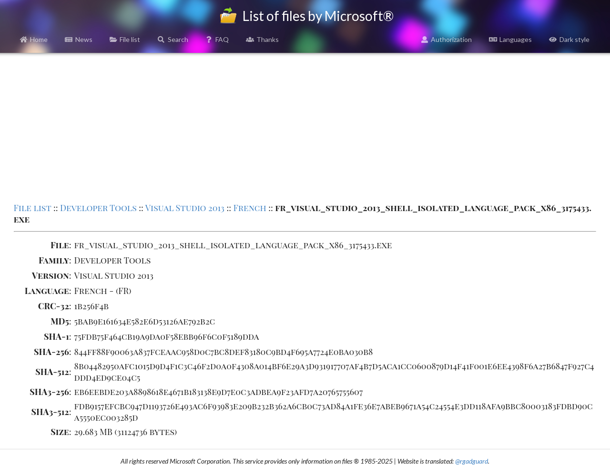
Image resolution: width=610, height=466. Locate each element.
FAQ (217, 39)
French (250, 207)
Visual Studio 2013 (184, 207)
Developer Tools (98, 207)
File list (125, 39)
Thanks (262, 39)
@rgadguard (471, 461)
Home (34, 39)
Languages (510, 39)
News (78, 39)
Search (172, 39)
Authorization (446, 39)
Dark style (569, 39)
